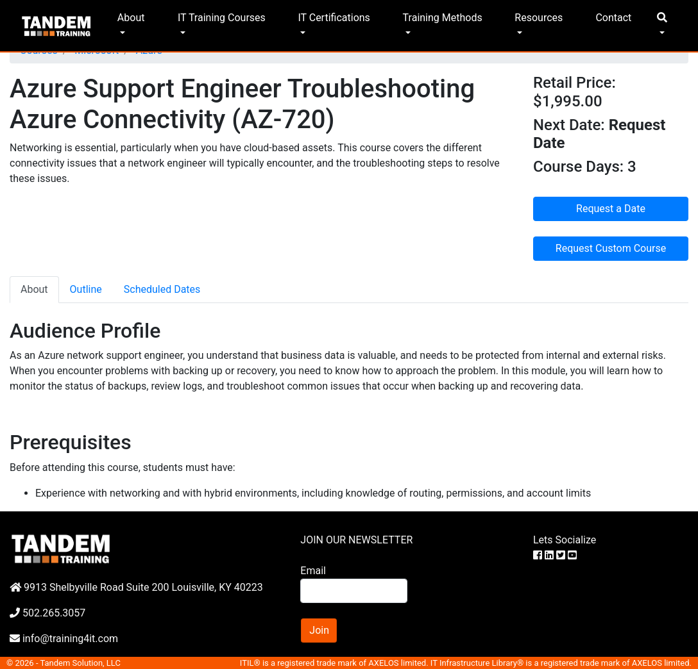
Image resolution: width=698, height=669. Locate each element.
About (131, 18)
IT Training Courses (222, 18)
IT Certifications (334, 18)
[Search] (353, 591)
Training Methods (442, 18)
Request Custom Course (611, 248)
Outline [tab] (86, 289)
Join (319, 630)
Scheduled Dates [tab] (162, 289)
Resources (539, 18)
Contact (613, 18)
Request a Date (610, 208)
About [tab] (34, 289)
